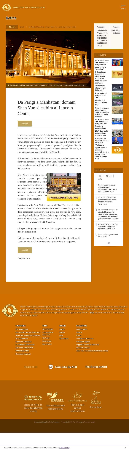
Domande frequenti (23, 371)
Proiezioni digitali (83, 359)
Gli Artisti (45, 355)
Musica (79, 350)
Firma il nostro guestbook (96, 384)
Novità (61, 347)
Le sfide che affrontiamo (25, 362)
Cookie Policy (64, 447)
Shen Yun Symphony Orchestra (28, 353)
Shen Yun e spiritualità (24, 365)
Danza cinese (81, 347)
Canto (78, 353)
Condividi (24, 123)
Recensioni (46, 358)
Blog (100, 178)
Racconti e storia (83, 365)
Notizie (22, 26)
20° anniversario (22, 347)
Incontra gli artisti (22, 368)
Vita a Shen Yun (22, 356)
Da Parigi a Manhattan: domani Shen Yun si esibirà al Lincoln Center (52, 26)
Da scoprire (81, 343)
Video (44, 343)
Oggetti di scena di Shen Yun (87, 362)
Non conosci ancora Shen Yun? (28, 350)
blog (61, 353)
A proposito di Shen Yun (47, 351)
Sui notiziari (47, 362)
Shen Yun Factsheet (23, 359)
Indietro (11, 27)
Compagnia (21, 343)
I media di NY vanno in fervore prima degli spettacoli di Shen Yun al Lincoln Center (102, 37)
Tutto (100, 176)
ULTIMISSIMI (47, 347)
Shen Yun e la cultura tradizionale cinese (92, 368)
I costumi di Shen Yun (84, 356)
